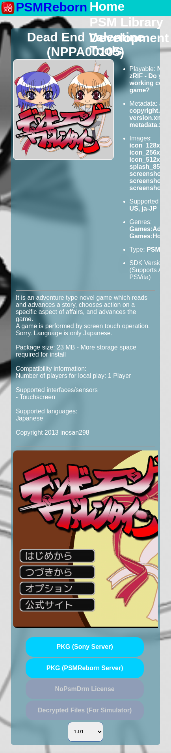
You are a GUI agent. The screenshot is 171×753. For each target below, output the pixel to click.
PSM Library (126, 22)
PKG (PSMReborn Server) (84, 668)
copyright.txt (149, 110)
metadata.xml (150, 124)
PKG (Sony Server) (85, 646)
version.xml (147, 117)
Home (107, 6)
